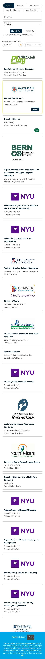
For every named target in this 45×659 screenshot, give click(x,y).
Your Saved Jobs (32, 10)
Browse (20, 5)
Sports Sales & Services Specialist (19, 69)
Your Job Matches (13, 10)
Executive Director (12, 119)
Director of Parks (11, 301)
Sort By (6, 45)
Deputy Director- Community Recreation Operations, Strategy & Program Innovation (21, 173)
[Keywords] (22, 17)
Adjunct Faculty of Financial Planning (20, 510)
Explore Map (34, 5)
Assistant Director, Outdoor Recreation (21, 268)
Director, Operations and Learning (19, 381)
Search (9, 5)
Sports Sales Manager (13, 98)
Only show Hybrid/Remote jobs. (19, 34)
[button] (30, 31)
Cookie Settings (18, 637)
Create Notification (33, 45)
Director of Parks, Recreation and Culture (22, 462)
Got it (30, 637)
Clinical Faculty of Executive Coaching (20, 572)
